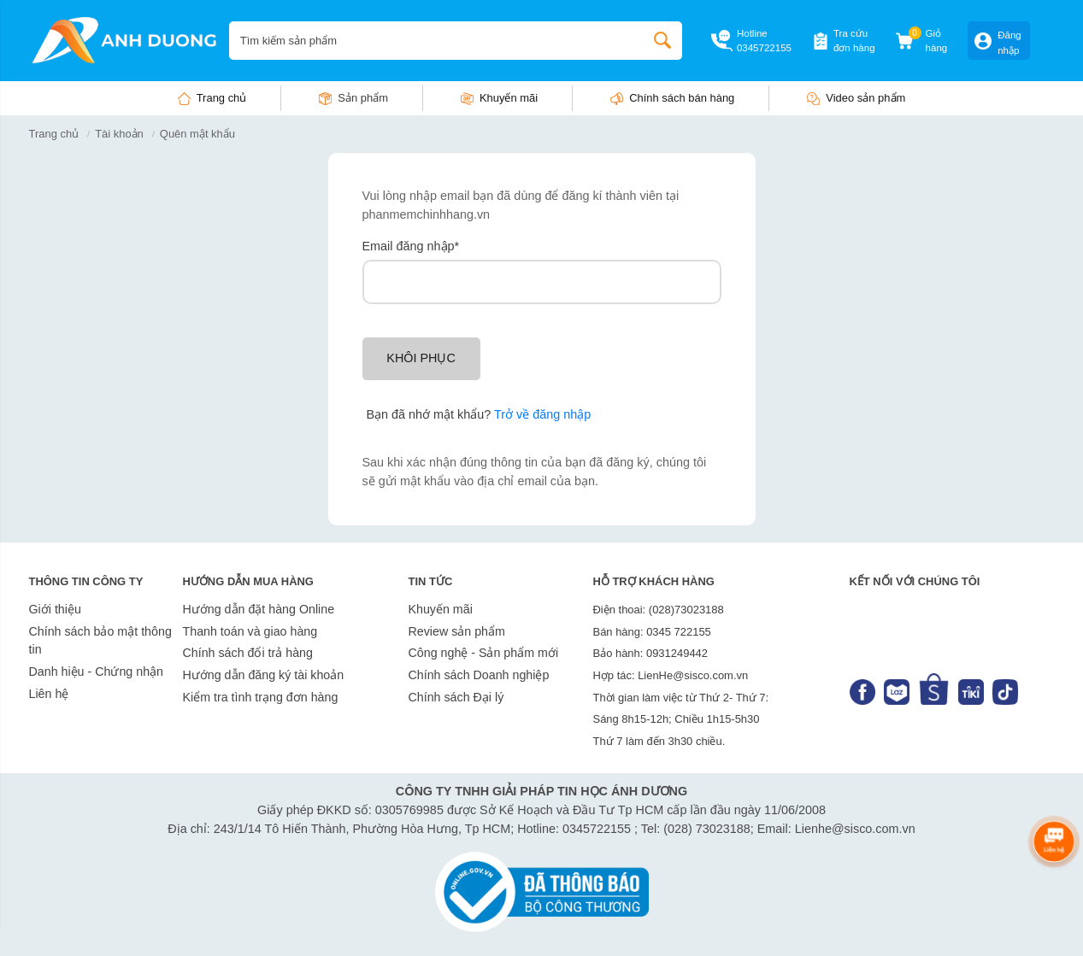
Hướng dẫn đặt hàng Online (259, 609)
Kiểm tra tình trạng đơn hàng (260, 697)
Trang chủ (222, 97)
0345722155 (764, 48)
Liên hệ (49, 694)
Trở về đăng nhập (542, 414)
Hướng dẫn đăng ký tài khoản (263, 675)
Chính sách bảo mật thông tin (100, 641)
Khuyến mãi (509, 97)
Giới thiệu (55, 609)
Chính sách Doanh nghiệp (479, 675)
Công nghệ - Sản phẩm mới (484, 653)
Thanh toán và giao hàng (250, 631)
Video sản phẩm (865, 97)
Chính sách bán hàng (681, 97)
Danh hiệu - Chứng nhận (96, 671)
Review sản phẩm (457, 631)
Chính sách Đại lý (456, 697)
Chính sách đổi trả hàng (248, 653)
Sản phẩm (363, 97)
